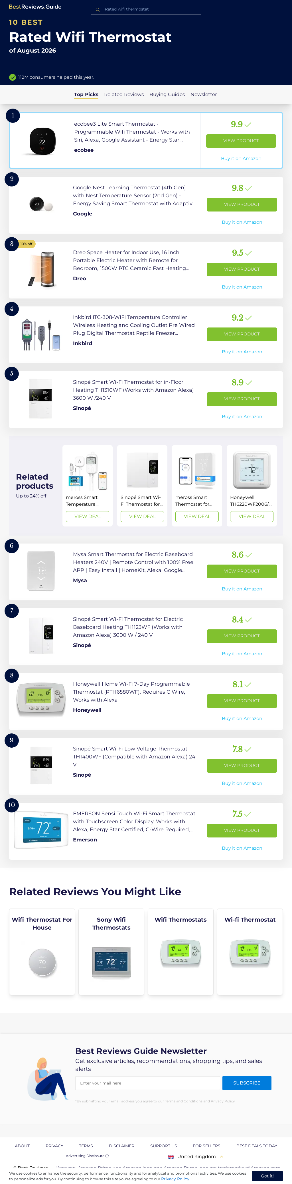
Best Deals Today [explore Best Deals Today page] (256, 1145)
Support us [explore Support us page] (163, 1145)
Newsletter (203, 94)
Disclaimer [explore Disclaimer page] (121, 1145)
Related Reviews (124, 94)
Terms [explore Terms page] (86, 1145)
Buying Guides (167, 94)
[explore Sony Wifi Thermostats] (111, 952)
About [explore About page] (22, 1145)
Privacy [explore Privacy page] (54, 1145)
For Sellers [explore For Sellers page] (206, 1145)
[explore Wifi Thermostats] (181, 952)
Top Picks (86, 94)
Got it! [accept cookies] (267, 1176)
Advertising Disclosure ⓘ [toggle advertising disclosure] (87, 1156)
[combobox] (146, 9)
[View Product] (146, 140)
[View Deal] (87, 485)
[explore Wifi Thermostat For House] (42, 952)
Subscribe (247, 1083)
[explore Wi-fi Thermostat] (250, 952)
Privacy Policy (175, 1178)
